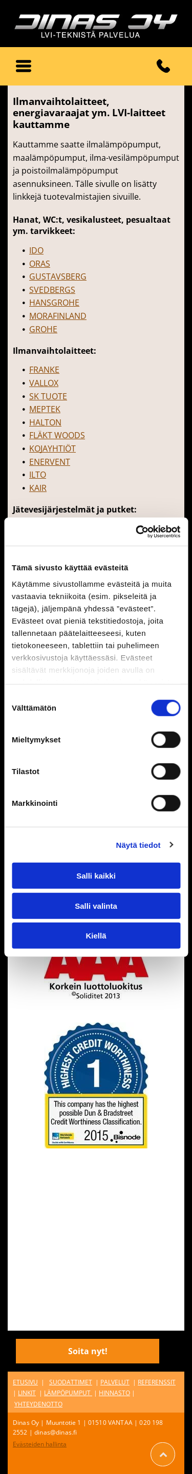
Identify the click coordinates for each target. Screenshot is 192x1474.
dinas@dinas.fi (55, 1432)
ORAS (39, 263)
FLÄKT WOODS (57, 435)
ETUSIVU (25, 1382)
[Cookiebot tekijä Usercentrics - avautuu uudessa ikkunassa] (136, 531)
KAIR (38, 488)
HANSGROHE (54, 302)
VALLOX (43, 383)
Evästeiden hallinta (40, 1444)
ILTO (37, 474)
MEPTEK (44, 409)
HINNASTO (114, 1392)
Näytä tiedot (138, 844)
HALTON (45, 422)
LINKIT (27, 1392)
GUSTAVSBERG (58, 276)
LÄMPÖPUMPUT (67, 1392)
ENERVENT (49, 461)
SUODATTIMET (70, 1382)
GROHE (43, 329)
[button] (23, 66)
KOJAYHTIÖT (52, 448)
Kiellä (96, 935)
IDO (36, 250)
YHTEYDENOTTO (38, 1404)
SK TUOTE (48, 396)
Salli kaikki (96, 875)
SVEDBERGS (52, 289)
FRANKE (44, 369)
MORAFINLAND (58, 316)
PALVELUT (115, 1382)
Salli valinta (96, 905)
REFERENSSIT (157, 1382)
